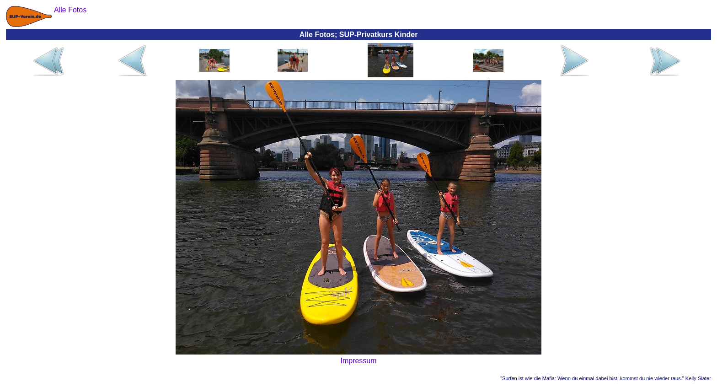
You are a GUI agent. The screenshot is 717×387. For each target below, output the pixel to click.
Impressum (358, 361)
